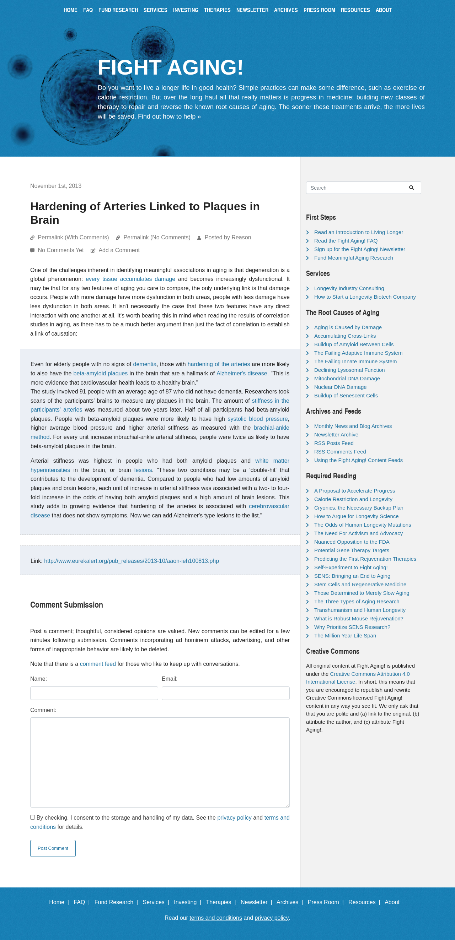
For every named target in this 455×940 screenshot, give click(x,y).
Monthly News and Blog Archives (353, 426)
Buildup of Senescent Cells (346, 395)
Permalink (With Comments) (73, 237)
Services (155, 10)
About (384, 10)
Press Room (319, 10)
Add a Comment (119, 250)
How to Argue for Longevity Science (356, 516)
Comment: (43, 710)
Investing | (189, 902)
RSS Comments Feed (340, 452)
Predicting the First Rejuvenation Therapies (365, 559)
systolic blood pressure (258, 419)
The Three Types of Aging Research (357, 601)
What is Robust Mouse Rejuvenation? (358, 618)
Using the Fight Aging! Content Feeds (358, 460)
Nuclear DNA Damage (340, 387)
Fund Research (118, 10)
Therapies (217, 10)
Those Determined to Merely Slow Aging (362, 593)
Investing (185, 10)
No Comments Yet (61, 250)
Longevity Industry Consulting (349, 288)
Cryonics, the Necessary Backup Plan (358, 508)
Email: (169, 679)
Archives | (291, 902)
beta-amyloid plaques (101, 373)
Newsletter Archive (336, 434)
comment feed (98, 664)
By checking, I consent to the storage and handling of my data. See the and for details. (160, 822)
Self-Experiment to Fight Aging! (351, 567)
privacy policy (234, 818)
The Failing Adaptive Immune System (358, 353)
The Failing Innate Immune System (355, 361)
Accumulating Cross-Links (345, 336)
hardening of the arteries (219, 364)
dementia (145, 364)
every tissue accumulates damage (130, 279)
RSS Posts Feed (334, 443)
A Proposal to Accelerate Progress (354, 491)
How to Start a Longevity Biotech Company (365, 297)
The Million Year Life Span (345, 635)
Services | (157, 902)
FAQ (88, 10)
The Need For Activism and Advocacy (358, 533)
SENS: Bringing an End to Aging (352, 576)
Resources (355, 10)
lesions (143, 470)
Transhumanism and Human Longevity (360, 610)
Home (70, 10)
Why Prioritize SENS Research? (352, 627)
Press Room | (327, 902)
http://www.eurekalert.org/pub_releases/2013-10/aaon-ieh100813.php (131, 561)
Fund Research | (118, 902)
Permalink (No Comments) (156, 237)
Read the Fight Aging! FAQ (346, 241)
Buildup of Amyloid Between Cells (354, 344)
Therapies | (222, 902)
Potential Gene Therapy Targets (351, 550)
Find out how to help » (169, 116)
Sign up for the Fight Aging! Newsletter (359, 249)
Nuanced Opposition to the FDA (352, 542)
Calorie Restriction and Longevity (353, 499)
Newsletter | (258, 902)
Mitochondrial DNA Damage (347, 378)
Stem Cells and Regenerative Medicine (360, 584)
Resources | (365, 902)
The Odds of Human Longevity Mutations (362, 525)
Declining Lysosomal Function (349, 370)
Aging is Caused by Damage (348, 327)
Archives (286, 10)
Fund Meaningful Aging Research (353, 258)
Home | (60, 902)
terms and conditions (215, 918)
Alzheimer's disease (241, 373)
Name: (38, 679)
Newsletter (252, 10)
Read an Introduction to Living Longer (358, 232)
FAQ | (83, 902)
